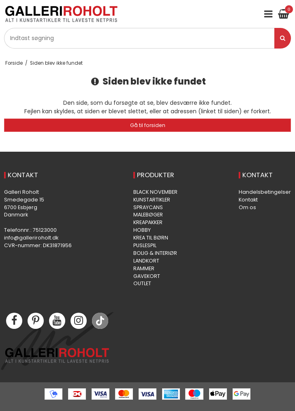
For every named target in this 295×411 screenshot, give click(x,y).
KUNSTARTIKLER (151, 199)
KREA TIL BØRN (150, 237)
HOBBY (142, 230)
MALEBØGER (148, 214)
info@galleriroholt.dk (31, 237)
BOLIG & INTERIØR (155, 253)
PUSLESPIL (144, 245)
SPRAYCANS (148, 207)
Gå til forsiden (147, 125)
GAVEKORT (146, 276)
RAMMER (143, 268)
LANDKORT (146, 260)
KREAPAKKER (147, 222)
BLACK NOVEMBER (155, 192)
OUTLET (142, 283)
